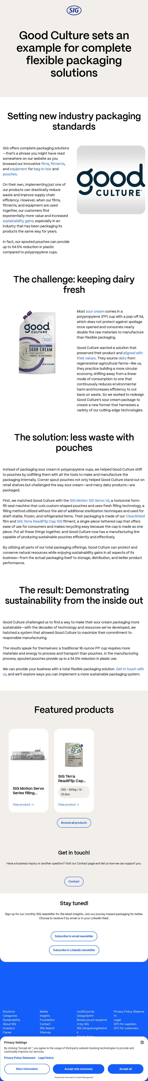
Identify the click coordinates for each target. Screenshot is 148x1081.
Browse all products (74, 823)
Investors (9, 1028)
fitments (57, 163)
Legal (117, 1020)
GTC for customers (126, 1028)
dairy (123, 358)
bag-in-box (42, 169)
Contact (74, 881)
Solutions (9, 1011)
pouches (10, 174)
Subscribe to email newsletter (74, 936)
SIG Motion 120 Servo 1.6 (89, 500)
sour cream (95, 311)
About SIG (9, 1024)
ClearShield (135, 516)
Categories (10, 1016)
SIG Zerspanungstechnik (92, 1030)
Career (7, 1032)
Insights (45, 1016)
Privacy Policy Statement (129, 1014)
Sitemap (45, 1032)
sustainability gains (18, 221)
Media (44, 1011)
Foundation (47, 1020)
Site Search (47, 1028)
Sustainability (11, 1020)
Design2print (85, 1016)
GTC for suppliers (125, 1024)
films (45, 163)
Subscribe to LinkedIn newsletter (74, 950)
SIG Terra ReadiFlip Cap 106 (39, 521)
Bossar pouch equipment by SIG (92, 1022)
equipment (18, 169)
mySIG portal (85, 1011)
